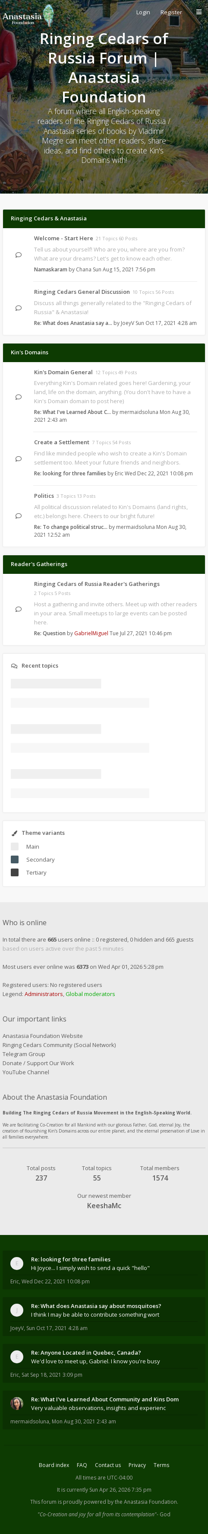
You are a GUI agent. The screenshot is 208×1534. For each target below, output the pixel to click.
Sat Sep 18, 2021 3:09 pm (52, 1374)
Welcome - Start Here (63, 238)
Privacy (137, 1465)
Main (32, 846)
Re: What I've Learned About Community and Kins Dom (105, 1399)
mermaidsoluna (139, 412)
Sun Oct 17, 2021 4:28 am (57, 1328)
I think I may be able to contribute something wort (95, 1314)
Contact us (108, 1465)
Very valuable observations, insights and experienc (98, 1408)
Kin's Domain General (63, 372)
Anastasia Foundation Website (43, 1036)
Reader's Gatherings (39, 564)
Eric (119, 473)
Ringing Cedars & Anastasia (49, 218)
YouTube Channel (26, 1072)
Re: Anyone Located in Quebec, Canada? (86, 1352)
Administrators (44, 994)
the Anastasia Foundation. (146, 1501)
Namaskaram (50, 269)
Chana (83, 269)
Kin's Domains (29, 352)
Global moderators (90, 994)
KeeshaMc (104, 1205)
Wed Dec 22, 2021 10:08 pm (56, 1281)
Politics (44, 496)
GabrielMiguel (91, 633)
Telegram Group (24, 1054)
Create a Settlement (61, 442)
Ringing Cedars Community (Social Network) (59, 1045)
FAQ (82, 1465)
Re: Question (50, 633)
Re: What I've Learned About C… (72, 412)
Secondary (40, 859)
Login (143, 12)
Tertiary (36, 872)
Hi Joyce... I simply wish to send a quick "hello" (90, 1268)
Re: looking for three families (70, 473)
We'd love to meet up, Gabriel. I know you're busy (95, 1361)
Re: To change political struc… (70, 527)
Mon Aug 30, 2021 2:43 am (84, 1421)
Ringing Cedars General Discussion (82, 292)
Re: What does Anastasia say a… (73, 323)
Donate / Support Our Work (38, 1063)
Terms (161, 1465)
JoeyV (127, 323)
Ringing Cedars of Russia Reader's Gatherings (97, 584)
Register (171, 12)
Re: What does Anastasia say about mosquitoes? (96, 1306)
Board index (54, 1465)
